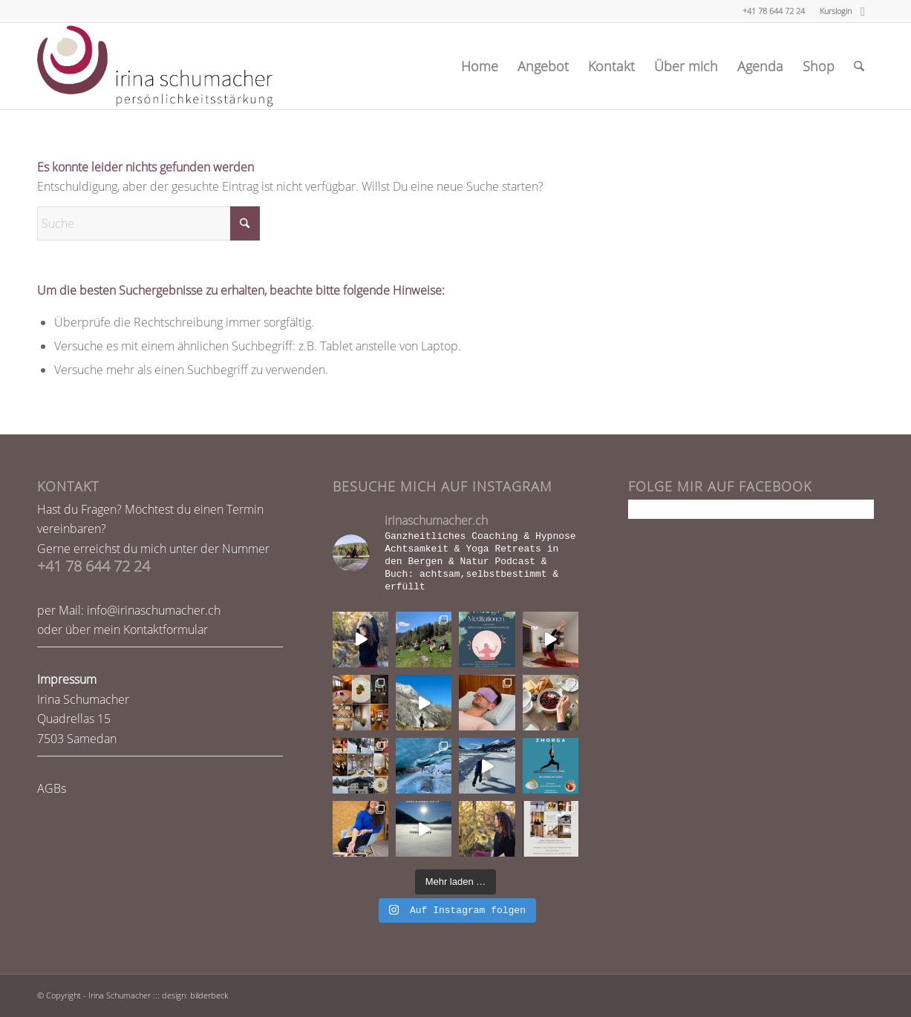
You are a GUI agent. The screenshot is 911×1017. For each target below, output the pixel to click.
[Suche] (859, 66)
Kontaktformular (165, 629)
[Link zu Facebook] (863, 11)
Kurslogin (836, 10)
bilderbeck (209, 995)
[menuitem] (832, 11)
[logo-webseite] (155, 66)
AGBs (51, 788)
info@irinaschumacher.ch (154, 610)
